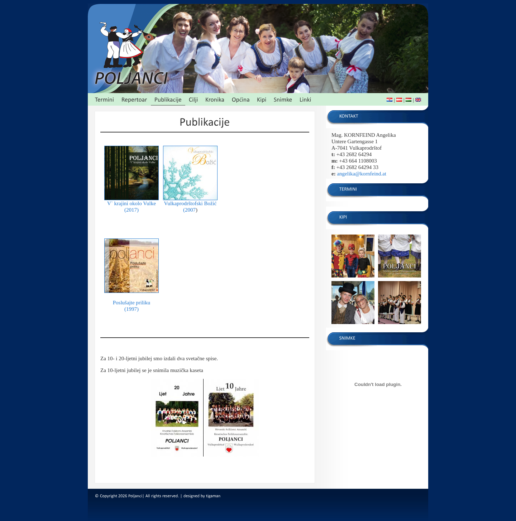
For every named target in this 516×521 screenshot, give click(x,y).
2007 (190, 210)
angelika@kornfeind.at (361, 174)
